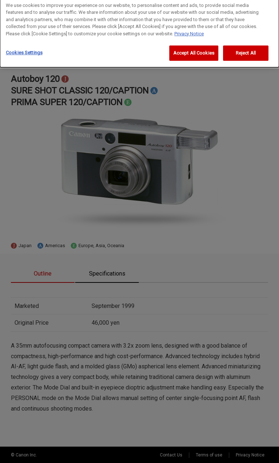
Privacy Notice (189, 30)
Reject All (246, 50)
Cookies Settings (24, 50)
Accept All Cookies (193, 50)
